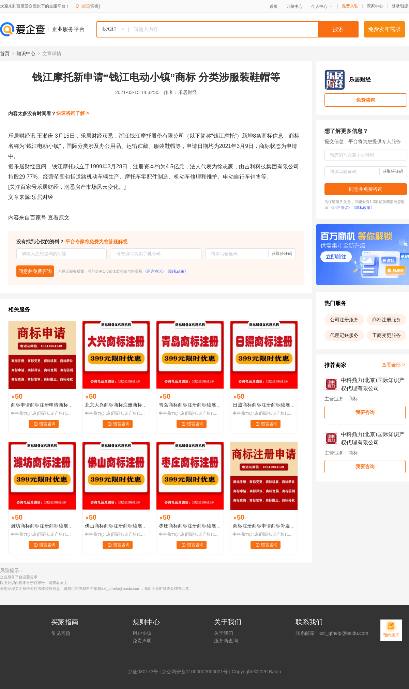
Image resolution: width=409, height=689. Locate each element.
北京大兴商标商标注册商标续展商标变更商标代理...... (116, 405)
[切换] (94, 6)
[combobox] (227, 29)
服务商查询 (226, 640)
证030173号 (145, 671)
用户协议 (142, 633)
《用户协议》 (154, 271)
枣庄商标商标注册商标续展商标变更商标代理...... (190, 526)
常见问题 (60, 633)
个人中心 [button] (322, 6)
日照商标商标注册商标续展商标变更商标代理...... (264, 405)
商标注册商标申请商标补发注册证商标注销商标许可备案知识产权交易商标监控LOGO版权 (264, 526)
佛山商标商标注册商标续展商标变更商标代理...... (116, 526)
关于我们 (223, 633)
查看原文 (59, 217)
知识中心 (25, 53)
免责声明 (142, 640)
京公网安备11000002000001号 (195, 671)
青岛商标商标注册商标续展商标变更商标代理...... (190, 405)
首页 (274, 6)
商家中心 (375, 6)
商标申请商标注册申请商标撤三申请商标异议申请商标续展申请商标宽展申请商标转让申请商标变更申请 (42, 405)
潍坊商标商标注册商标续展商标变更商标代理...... (42, 526)
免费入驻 (350, 6)
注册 (405, 6)
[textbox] (244, 29)
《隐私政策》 (177, 271)
